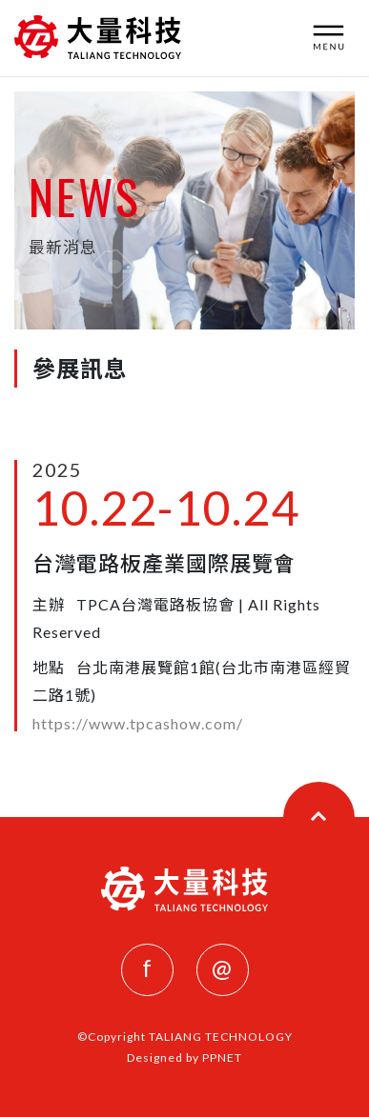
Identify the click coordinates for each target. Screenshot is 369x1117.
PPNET (222, 1057)
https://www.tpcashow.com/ (137, 723)
